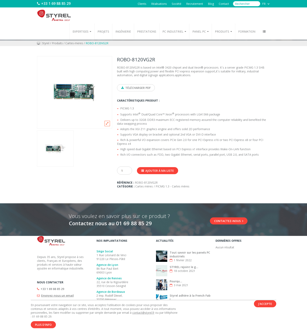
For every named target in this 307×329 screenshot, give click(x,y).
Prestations (146, 31)
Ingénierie (123, 31)
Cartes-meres (74, 43)
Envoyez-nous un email (57, 295)
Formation (246, 31)
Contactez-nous (228, 221)
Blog (211, 4)
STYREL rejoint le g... (184, 267)
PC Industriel (174, 31)
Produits (223, 31)
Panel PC (200, 31)
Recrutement (194, 4)
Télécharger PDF (136, 88)
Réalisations (159, 4)
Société (176, 4)
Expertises (82, 31)
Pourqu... (176, 281)
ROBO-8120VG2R (97, 43)
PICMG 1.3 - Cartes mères (172, 186)
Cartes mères (144, 186)
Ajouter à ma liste (157, 171)
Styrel (45, 43)
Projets (103, 31)
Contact (224, 4)
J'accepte (265, 304)
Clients (142, 4)
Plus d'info (43, 325)
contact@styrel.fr (143, 313)
